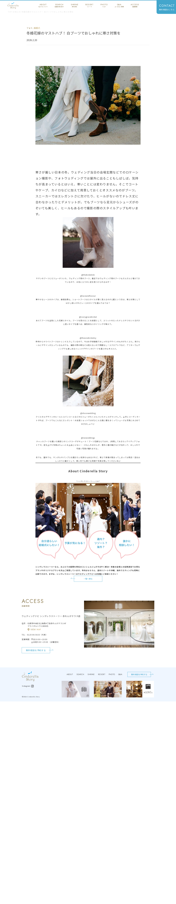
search (59, 5)
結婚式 (37, 27)
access (135, 5)
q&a (119, 5)
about (43, 5)
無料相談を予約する (36, 650)
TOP (10, 12)
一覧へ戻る (88, 579)
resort (89, 5)
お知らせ (17, 12)
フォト (29, 27)
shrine (74, 5)
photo (104, 5)
